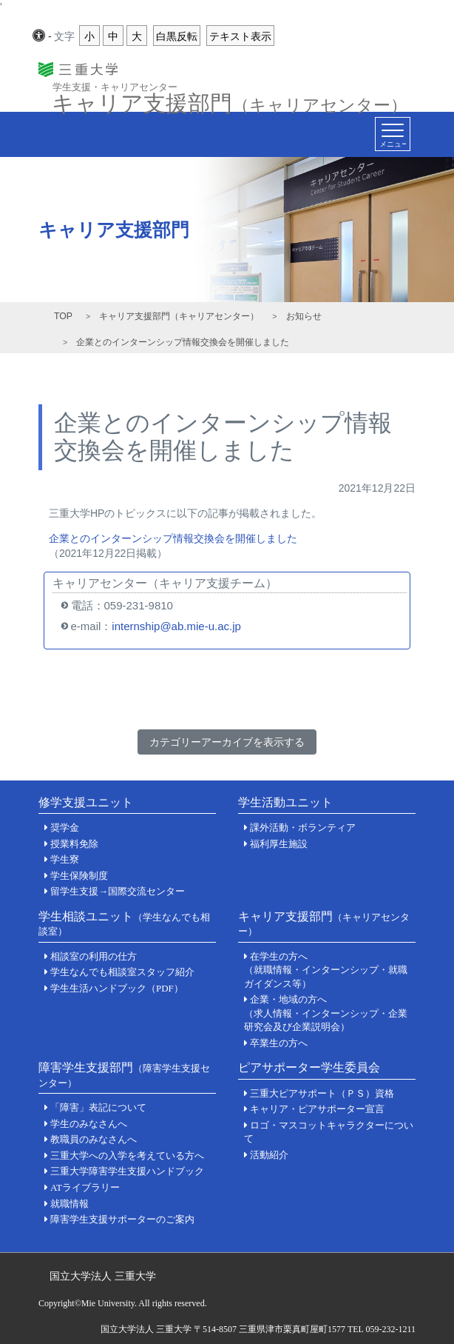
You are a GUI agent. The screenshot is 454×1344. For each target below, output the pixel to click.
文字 (64, 36)
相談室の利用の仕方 (93, 956)
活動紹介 (269, 1154)
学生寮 (64, 859)
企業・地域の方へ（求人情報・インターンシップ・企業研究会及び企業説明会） (325, 1013)
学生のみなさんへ (88, 1123)
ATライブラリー (85, 1187)
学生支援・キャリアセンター (114, 86)
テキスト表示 (240, 36)
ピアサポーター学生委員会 (309, 1067)
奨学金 (64, 827)
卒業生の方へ (279, 1043)
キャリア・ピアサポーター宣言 (317, 1108)
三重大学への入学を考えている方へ (127, 1155)
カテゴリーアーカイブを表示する (227, 742)
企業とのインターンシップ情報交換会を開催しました (173, 538)
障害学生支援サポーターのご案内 (122, 1219)
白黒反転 (176, 36)
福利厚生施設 (279, 843)
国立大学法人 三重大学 (103, 1276)
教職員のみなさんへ (93, 1139)
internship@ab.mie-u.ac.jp (176, 626)
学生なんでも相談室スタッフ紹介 (122, 971)
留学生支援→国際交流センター (117, 891)
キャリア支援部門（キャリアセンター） (179, 316)
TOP (63, 316)
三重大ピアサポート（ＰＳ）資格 (322, 1093)
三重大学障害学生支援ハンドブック (127, 1171)
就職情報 (69, 1203)
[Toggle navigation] (392, 134)
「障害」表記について (98, 1107)
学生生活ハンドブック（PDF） (116, 988)
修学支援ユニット (85, 802)
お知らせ (304, 316)
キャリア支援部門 (229, 99)
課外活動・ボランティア (303, 827)
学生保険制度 (79, 875)
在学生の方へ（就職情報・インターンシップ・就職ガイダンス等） (325, 970)
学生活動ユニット (285, 802)
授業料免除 (74, 843)
